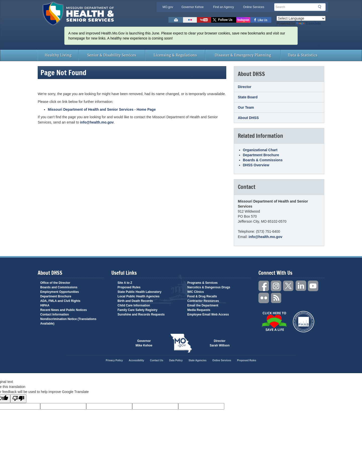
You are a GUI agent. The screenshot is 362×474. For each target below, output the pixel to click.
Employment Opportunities (59, 292)
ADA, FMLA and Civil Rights (60, 301)
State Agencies (197, 360)
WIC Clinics (195, 292)
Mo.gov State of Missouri (181, 343)
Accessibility (136, 360)
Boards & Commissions (263, 160)
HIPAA (44, 305)
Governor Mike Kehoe (143, 343)
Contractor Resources (203, 301)
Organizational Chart (260, 150)
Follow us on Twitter (223, 20)
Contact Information (54, 314)
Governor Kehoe (193, 7)
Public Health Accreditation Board (303, 322)
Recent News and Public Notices (63, 310)
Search (321, 7)
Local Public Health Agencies (139, 296)
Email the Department (202, 305)
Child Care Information (134, 305)
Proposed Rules (129, 287)
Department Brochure (261, 155)
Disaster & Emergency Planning (243, 55)
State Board (248, 97)
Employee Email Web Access (208, 314)
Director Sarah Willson (220, 343)
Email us (175, 20)
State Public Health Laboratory (140, 292)
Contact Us (156, 360)
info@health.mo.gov (97, 122)
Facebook (263, 286)
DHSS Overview (256, 165)
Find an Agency (223, 7)
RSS (276, 298)
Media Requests (198, 310)
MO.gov (167, 7)
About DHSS (248, 118)
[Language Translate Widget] (301, 18)
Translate (308, 23)
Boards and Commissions (58, 287)
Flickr (190, 20)
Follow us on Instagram (243, 20)
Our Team (246, 107)
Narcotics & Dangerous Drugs (208, 287)
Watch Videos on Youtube (204, 20)
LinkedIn (300, 286)
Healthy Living (58, 55)
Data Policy (176, 360)
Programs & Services (202, 283)
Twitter (288, 286)
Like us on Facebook (261, 20)
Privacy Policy (114, 360)
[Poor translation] (18, 398)
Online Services (253, 7)
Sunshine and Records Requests (141, 314)
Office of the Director (55, 283)
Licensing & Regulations (175, 55)
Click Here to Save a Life (274, 321)
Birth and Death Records (135, 301)
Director (244, 87)
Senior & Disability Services (111, 55)
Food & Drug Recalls (202, 296)
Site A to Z (125, 283)
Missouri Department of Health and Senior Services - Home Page (102, 109)
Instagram (276, 286)
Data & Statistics (302, 55)
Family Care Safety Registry (138, 310)
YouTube (313, 286)
